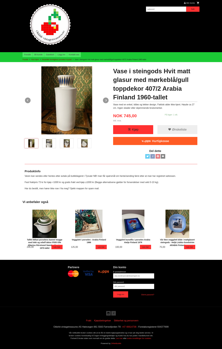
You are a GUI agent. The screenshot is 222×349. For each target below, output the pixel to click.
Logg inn (61, 54)
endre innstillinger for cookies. (139, 338)
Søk (193, 9)
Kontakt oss (74, 54)
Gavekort (50, 54)
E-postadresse (119, 272)
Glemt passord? (147, 295)
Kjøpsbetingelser (102, 320)
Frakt (88, 320)
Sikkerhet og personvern (126, 320)
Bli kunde (38, 54)
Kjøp (133, 129)
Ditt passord (118, 282)
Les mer (119, 338)
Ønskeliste (177, 129)
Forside (27, 54)
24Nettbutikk (116, 343)
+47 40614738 (129, 327)
